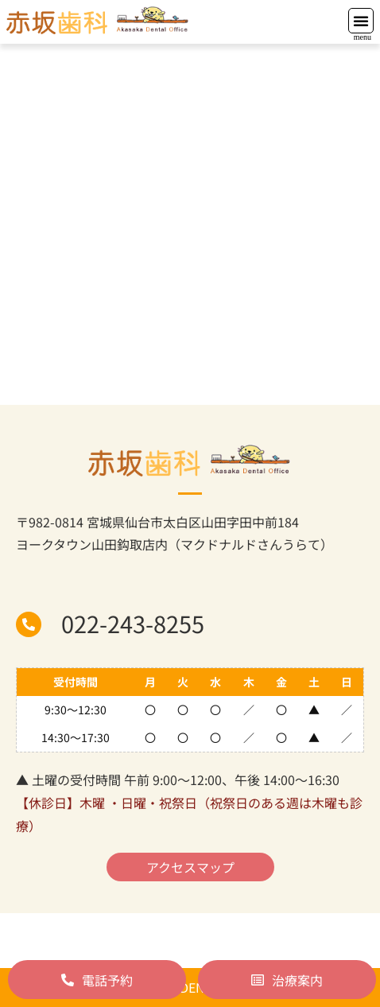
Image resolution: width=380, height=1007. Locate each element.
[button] (361, 20)
